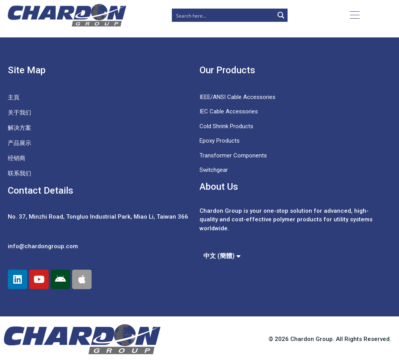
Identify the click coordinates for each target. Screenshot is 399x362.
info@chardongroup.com (43, 246)
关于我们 (19, 112)
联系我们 (19, 173)
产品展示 (19, 143)
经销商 (16, 158)
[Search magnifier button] (281, 15)
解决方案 (19, 127)
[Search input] (223, 15)
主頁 (13, 97)
